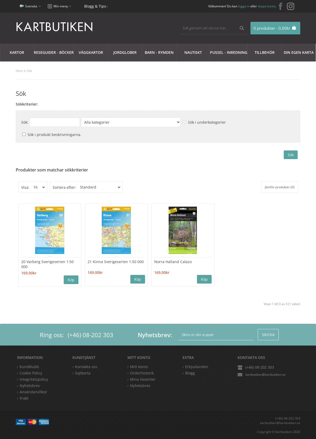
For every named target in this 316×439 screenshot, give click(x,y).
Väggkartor (91, 52)
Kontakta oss (86, 366)
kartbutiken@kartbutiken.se (265, 374)
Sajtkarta (82, 372)
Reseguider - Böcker (54, 52)
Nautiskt (193, 52)
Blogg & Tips (95, 6)
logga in (244, 6)
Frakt (24, 397)
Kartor (17, 52)
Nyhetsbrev (140, 385)
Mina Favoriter (143, 379)
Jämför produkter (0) (279, 187)
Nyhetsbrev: (155, 334)
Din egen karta (299, 52)
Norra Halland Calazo (157, 261)
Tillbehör (265, 52)
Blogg (190, 372)
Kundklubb (29, 366)
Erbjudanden (196, 366)
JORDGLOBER (125, 52)
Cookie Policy (31, 372)
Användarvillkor (33, 391)
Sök (29, 71)
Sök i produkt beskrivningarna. (54, 134)
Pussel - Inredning (228, 52)
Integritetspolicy (34, 379)
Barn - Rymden (159, 52)
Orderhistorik (142, 372)
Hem (19, 71)
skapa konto (266, 6)
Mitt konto (139, 366)
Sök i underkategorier (207, 122)
